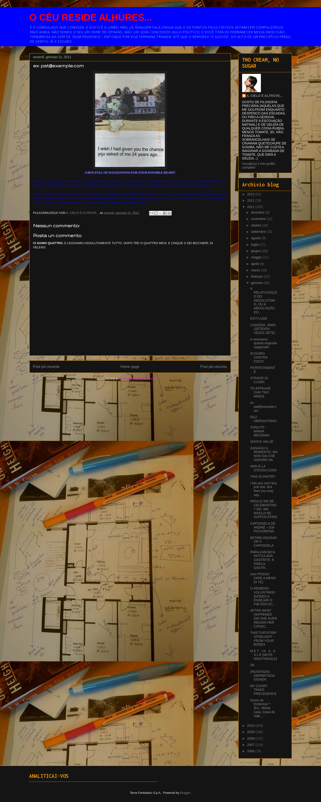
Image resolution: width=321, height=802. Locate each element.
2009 (251, 732)
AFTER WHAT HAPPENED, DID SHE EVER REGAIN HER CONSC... (263, 618)
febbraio (257, 276)
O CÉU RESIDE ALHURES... (90, 17)
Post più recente (46, 367)
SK (252, 665)
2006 (251, 751)
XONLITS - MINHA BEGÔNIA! (260, 431)
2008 (251, 738)
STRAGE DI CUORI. (259, 380)
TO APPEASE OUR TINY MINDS (260, 392)
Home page (129, 367)
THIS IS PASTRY (262, 476)
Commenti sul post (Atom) (136, 378)
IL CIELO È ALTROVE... (265, 96)
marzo (256, 270)
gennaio (257, 283)
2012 (251, 200)
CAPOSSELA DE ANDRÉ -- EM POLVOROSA (262, 527)
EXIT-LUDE (258, 318)
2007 (251, 745)
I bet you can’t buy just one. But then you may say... (263, 489)
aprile (255, 264)
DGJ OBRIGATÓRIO (263, 419)
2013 (251, 194)
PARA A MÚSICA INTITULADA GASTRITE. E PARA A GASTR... (262, 560)
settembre (259, 232)
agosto (256, 238)
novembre (259, 219)
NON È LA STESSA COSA (263, 468)
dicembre (258, 212)
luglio (255, 244)
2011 (251, 207)
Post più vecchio (213, 367)
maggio (257, 257)
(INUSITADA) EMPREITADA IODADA (262, 675)
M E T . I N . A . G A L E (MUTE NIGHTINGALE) (263, 655)
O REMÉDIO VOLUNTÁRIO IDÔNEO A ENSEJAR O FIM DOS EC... (262, 596)
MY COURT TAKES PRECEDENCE (263, 690)
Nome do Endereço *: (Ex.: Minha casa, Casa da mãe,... (262, 708)
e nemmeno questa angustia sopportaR (263, 343)
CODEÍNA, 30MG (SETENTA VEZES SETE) (263, 329)
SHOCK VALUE (261, 441)
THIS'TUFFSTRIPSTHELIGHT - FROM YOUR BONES (263, 638)
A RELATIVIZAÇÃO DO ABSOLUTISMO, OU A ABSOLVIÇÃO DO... (263, 300)
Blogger (185, 792)
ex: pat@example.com (263, 406)
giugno (256, 251)
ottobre (256, 225)
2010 (251, 725)
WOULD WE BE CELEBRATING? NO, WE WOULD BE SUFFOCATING (263, 509)
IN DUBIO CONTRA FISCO (258, 357)
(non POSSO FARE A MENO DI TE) (263, 578)
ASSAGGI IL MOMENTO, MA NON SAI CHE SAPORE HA (263, 454)
